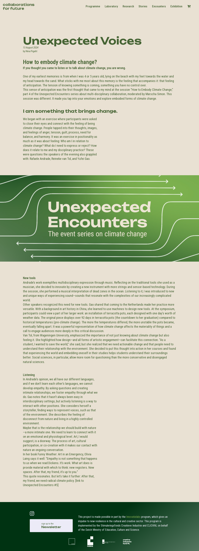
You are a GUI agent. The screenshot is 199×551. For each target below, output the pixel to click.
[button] (189, 6)
